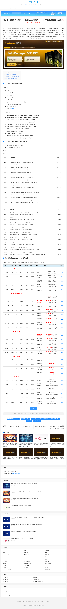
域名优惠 (35, 4)
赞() (33, 408)
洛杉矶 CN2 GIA (36, 421)
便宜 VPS (47, 554)
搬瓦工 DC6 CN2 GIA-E (44, 418)
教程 (43, 4)
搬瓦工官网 (34, 601)
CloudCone (26, 559)
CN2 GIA (17, 418)
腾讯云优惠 (47, 557)
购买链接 (12, 109)
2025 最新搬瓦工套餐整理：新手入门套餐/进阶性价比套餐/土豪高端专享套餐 (57, 445)
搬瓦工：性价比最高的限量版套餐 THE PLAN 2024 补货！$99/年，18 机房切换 (41, 459)
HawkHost (5, 567)
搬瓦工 (28, 418)
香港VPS (47, 561)
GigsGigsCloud (27, 570)
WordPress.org (7, 595)
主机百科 (33, 2)
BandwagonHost (10, 418)
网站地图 (34, 604)
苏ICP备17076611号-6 (40, 604)
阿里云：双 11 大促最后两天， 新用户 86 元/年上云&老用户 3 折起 (16, 426)
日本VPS (4, 565)
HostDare (47, 550)
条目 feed (5, 591)
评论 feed (5, 593)
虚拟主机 (30, 4)
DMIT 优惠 (26, 567)
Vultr (46, 552)
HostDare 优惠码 (6, 554)
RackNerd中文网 (47, 601)
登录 (4, 589)
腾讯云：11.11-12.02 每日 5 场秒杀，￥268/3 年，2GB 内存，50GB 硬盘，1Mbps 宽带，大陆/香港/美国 (49, 427)
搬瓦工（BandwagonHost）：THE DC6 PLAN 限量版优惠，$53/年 (26, 459)
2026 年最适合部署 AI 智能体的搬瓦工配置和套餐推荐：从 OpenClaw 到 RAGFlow (26, 445)
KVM (4, 559)
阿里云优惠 (5, 561)
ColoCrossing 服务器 (7, 570)
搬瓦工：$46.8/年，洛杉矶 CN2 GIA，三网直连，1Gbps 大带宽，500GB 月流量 (39, 413)
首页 (21, 4)
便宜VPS (25, 4)
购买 (62, 272)
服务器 (39, 4)
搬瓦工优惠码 (48, 563)
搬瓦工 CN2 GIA (35, 418)
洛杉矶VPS (5, 557)
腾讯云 (25, 550)
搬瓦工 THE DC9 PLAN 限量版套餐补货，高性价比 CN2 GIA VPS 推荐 (57, 459)
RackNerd (26, 552)
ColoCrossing (48, 567)
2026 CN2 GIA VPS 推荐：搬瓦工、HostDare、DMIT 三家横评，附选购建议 (10, 445)
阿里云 (25, 557)
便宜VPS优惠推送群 (16, 473)
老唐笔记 (23, 601)
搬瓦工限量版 (26, 554)
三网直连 (23, 418)
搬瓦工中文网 (28, 601)
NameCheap (26, 565)
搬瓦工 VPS (29, 421)
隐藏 (10, 72)
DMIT (4, 552)
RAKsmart (5, 563)
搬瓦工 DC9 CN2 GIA (55, 418)
